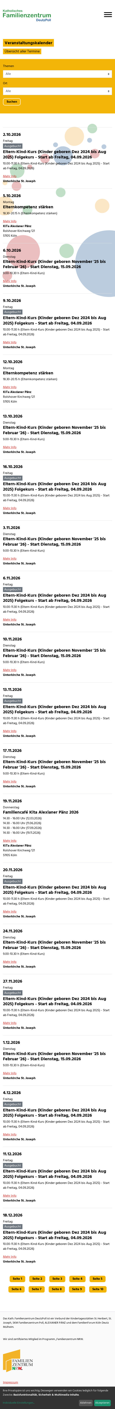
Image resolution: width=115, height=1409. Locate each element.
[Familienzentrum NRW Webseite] (18, 1361)
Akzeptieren (102, 1403)
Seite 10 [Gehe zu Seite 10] (97, 1289)
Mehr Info (9, 176)
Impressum (10, 1382)
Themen (8, 66)
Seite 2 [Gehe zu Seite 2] (37, 1279)
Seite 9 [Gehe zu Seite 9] (77, 1289)
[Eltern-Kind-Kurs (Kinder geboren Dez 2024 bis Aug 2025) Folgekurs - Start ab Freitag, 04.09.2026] (57, 158)
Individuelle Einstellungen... (18, 1403)
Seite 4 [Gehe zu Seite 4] (77, 1279)
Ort (5, 83)
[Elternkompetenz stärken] (57, 215)
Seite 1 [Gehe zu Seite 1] (17, 1279)
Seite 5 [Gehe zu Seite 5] (97, 1279)
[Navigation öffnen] (106, 15)
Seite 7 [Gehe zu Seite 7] (36, 1289)
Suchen (12, 101)
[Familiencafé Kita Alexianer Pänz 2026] (57, 828)
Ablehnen (86, 1403)
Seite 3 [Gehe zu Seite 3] (57, 1279)
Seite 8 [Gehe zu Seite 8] (57, 1289)
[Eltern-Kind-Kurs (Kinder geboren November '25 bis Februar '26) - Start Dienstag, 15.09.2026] (57, 268)
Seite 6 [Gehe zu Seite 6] (16, 1289)
